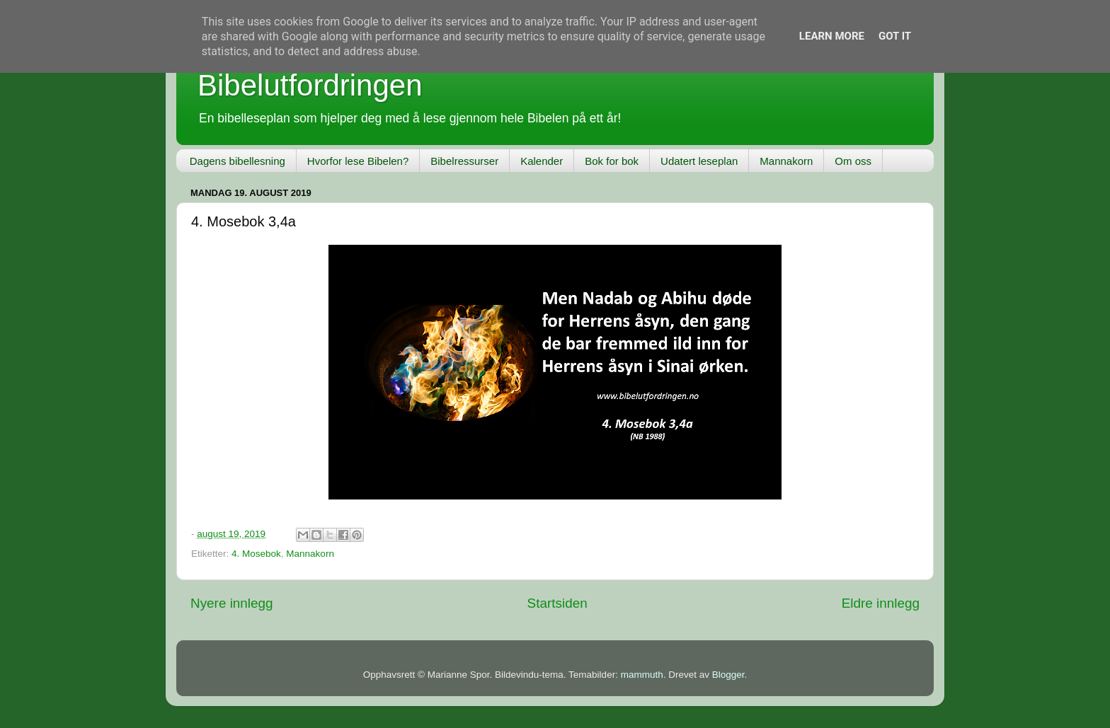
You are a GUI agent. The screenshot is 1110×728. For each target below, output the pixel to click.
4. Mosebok (256, 553)
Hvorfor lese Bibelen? (357, 161)
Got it (895, 36)
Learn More (831, 36)
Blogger (728, 674)
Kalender (541, 161)
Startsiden (557, 603)
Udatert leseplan (699, 161)
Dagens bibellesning (237, 161)
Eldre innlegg (881, 603)
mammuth (642, 674)
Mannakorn (786, 161)
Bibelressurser (464, 161)
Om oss (853, 161)
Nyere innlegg (231, 603)
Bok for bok (612, 161)
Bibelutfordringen (310, 85)
